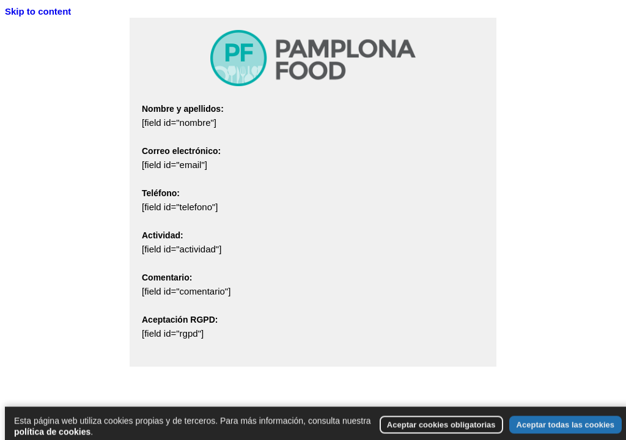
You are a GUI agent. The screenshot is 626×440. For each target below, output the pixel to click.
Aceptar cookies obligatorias (441, 430)
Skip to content (38, 11)
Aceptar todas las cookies (565, 430)
